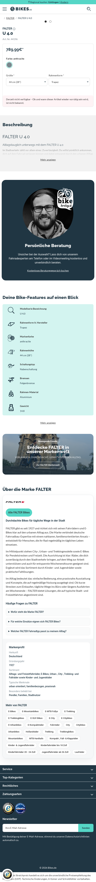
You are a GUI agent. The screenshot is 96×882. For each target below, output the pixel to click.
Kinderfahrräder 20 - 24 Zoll (21, 752)
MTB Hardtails (36, 738)
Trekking (49, 731)
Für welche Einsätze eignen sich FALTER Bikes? (36, 621)
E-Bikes (12, 711)
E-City (52, 718)
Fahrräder (55, 725)
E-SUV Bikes (36, 718)
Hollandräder (32, 731)
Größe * (10, 75)
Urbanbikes (13, 731)
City (68, 725)
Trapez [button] (55, 82)
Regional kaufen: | (49, 2)
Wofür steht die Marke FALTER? (27, 612)
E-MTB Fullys (51, 711)
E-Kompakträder (36, 725)
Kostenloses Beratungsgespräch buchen (48, 270)
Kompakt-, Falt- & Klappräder (64, 738)
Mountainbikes (15, 738)
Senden (86, 827)
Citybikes (80, 725)
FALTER (10, 18)
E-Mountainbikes (30, 711)
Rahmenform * (56, 75)
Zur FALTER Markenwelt (48, 465)
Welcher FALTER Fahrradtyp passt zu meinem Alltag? (38, 631)
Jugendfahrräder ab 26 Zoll (55, 752)
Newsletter (10, 819)
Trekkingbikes (67, 731)
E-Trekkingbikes (16, 718)
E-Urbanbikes (14, 725)
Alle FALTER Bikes (19, 512)
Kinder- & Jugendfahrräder (21, 745)
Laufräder (79, 752)
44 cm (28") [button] (15, 82)
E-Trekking (69, 711)
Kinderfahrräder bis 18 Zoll (54, 745)
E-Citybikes (66, 718)
